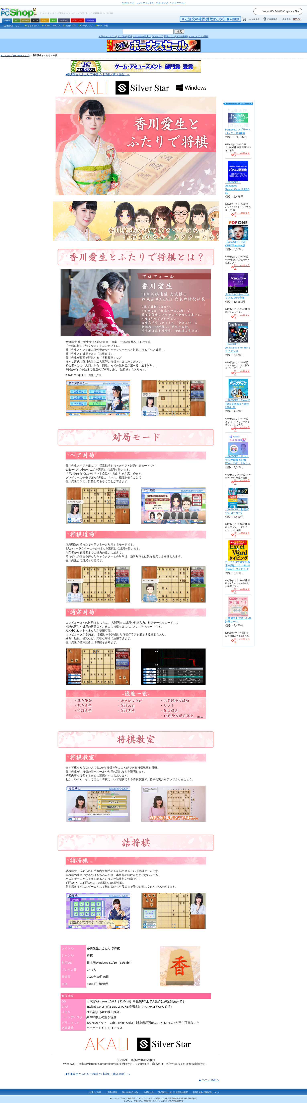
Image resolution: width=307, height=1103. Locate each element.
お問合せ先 (149, 1092)
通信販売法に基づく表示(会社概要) (173, 1092)
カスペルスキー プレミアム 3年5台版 (237, 296)
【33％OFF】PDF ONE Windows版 (235, 244)
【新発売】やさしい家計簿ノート (238, 620)
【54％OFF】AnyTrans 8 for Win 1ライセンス (237, 348)
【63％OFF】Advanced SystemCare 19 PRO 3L (237, 187)
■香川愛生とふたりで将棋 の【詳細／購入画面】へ (98, 74)
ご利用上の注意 (94, 1092)
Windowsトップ (12, 25)
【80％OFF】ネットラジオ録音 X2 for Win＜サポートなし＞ (238, 460)
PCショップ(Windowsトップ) (15, 55)
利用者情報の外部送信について (206, 1092)
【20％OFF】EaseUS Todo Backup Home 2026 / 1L (237, 404)
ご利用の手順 (111, 1092)
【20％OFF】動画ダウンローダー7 (237, 511)
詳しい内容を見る (242, 154)
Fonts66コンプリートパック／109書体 (237, 131)
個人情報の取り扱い (130, 1092)
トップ (128, 2)
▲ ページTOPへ (209, 1079)
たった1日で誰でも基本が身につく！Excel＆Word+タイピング (237, 566)
